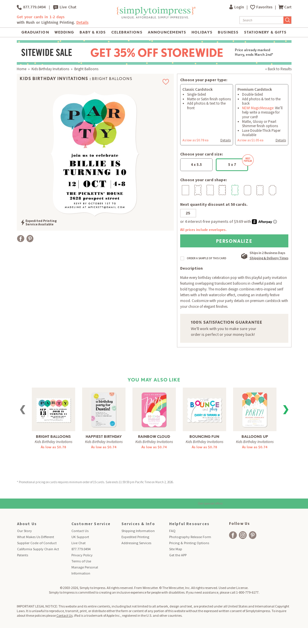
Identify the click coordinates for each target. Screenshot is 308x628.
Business (228, 32)
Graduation (35, 32)
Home (21, 68)
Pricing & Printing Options (189, 543)
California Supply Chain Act (38, 549)
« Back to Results (278, 68)
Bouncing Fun (204, 436)
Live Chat (64, 7)
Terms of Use (81, 561)
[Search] (261, 20)
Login (237, 7)
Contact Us (79, 531)
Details (82, 22)
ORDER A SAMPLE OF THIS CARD (206, 258)
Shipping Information (138, 531)
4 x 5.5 (196, 164)
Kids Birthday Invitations (50, 68)
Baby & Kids (93, 32)
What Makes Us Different (35, 537)
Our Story (24, 531)
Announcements (167, 32)
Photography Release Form (190, 537)
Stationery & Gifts (265, 32)
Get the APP (178, 555)
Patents (22, 555)
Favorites (264, 7)
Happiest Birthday (104, 436)
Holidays (201, 32)
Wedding (64, 32)
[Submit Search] (287, 20)
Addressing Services (136, 543)
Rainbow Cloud (154, 436)
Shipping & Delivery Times (269, 258)
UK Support (80, 537)
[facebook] (233, 535)
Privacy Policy (82, 555)
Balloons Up (254, 436)
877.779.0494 (31, 7)
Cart (285, 7)
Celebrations (126, 32)
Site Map (175, 549)
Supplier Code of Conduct (37, 543)
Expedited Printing (135, 537)
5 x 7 (238, 162)
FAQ (172, 531)
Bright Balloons (53, 436)
